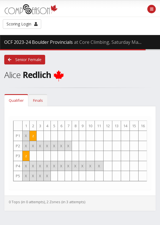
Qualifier (16, 100)
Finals (38, 100)
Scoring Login (22, 24)
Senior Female (24, 59)
